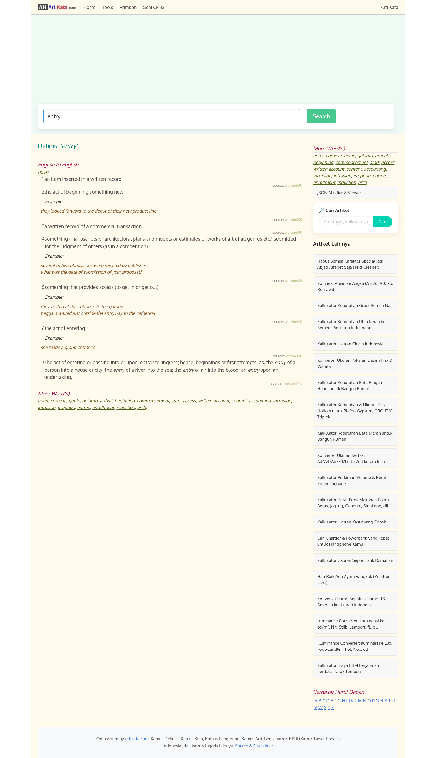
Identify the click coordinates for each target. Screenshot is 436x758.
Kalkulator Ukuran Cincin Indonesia (350, 343)
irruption (66, 407)
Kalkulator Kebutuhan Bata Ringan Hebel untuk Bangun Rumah (349, 385)
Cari (383, 222)
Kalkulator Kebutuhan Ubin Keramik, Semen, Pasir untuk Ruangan (351, 324)
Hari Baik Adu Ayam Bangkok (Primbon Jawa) (353, 579)
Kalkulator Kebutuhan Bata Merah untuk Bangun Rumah (354, 436)
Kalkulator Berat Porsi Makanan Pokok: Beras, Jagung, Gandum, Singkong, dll (353, 502)
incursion (282, 400)
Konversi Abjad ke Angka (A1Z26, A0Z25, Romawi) (355, 286)
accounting (260, 400)
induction (125, 407)
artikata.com (137, 738)
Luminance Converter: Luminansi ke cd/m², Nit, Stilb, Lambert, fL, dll (350, 624)
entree (83, 407)
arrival (106, 400)
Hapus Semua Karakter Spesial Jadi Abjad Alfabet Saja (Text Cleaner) (350, 264)
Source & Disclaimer (254, 746)
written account (213, 400)
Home (89, 7)
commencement (153, 400)
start (175, 400)
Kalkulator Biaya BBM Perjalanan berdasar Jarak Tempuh (348, 668)
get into (90, 400)
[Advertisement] (216, 62)
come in (58, 400)
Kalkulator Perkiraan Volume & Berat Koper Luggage (351, 480)
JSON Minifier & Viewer (339, 192)
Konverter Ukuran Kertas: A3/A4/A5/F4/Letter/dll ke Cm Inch (351, 458)
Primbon (128, 7)
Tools (107, 7)
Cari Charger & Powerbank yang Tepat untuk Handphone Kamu (353, 541)
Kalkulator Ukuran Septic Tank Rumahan (355, 560)
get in (74, 400)
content (239, 400)
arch (141, 407)
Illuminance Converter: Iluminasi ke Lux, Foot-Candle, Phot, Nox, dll (354, 646)
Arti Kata (389, 7)
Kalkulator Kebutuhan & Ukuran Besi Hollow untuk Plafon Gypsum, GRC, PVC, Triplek (355, 411)
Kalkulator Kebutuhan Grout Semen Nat (354, 305)
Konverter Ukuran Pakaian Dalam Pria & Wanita (354, 363)
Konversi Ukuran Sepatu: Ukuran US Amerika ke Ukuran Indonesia (351, 601)
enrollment (103, 407)
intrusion (46, 407)
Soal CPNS (153, 7)
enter (43, 400)
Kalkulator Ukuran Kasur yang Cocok (351, 522)
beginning (125, 400)
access (189, 400)
